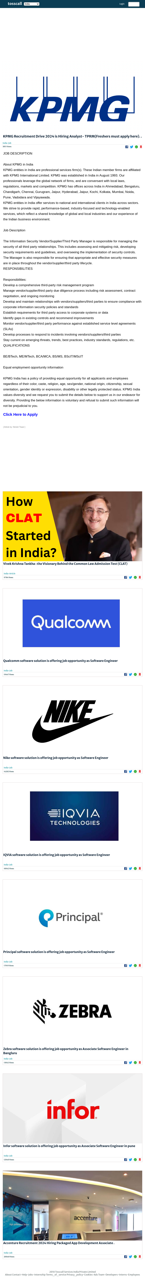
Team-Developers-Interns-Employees (119, 1274)
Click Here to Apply (20, 414)
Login (122, 4)
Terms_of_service (56, 1274)
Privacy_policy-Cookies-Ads (82, 1274)
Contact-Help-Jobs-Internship (29, 1274)
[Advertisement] (72, 34)
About (8, 1274)
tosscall (15, 3)
